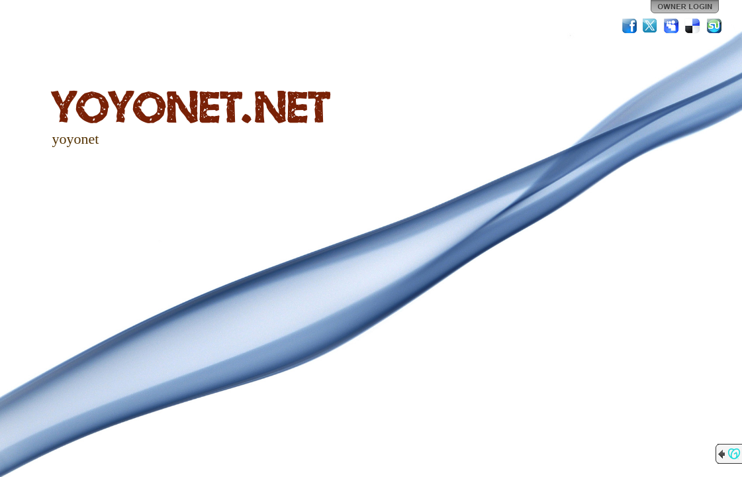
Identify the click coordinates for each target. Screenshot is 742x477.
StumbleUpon (714, 26)
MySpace (672, 26)
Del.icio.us (693, 26)
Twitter (650, 26)
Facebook (629, 26)
